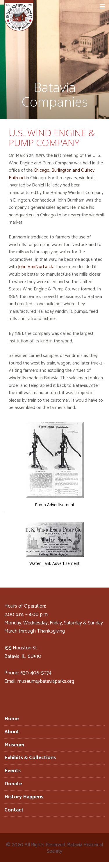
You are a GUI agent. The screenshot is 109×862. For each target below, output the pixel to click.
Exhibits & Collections (30, 757)
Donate (13, 784)
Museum (14, 745)
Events (12, 770)
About (11, 732)
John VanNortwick (35, 267)
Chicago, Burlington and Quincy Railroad (51, 174)
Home (11, 718)
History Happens (23, 797)
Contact (14, 810)
